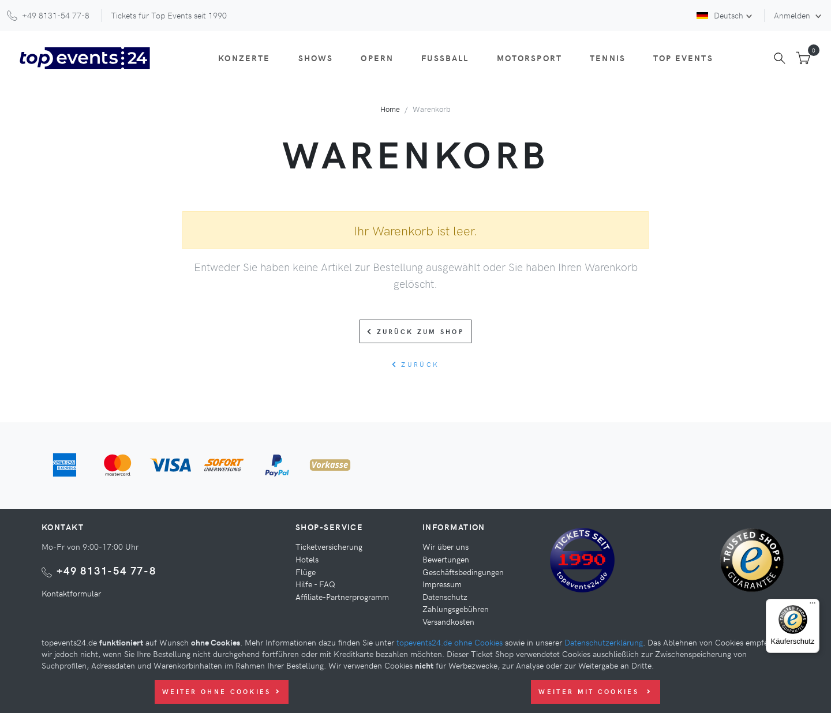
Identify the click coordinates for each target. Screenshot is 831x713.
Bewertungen (445, 559)
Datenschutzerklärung (603, 642)
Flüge (305, 571)
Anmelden (793, 15)
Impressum (442, 584)
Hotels (307, 559)
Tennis (608, 57)
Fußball (445, 57)
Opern (377, 57)
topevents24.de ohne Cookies (449, 642)
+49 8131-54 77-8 (106, 570)
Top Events (683, 57)
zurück (415, 364)
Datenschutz (444, 596)
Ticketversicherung (328, 546)
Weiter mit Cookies (595, 691)
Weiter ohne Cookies (221, 691)
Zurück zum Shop (415, 331)
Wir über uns (445, 546)
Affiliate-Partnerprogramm (342, 596)
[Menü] (812, 606)
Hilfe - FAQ (315, 584)
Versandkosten (448, 621)
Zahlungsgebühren (455, 608)
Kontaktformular (71, 593)
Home (390, 109)
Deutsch (720, 15)
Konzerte (244, 57)
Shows (316, 57)
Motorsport (530, 57)
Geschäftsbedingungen (463, 571)
